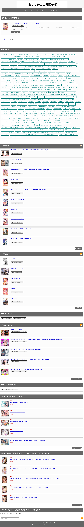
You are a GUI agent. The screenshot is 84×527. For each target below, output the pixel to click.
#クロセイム (51, 73)
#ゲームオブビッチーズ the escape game (38, 111)
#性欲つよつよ (5, 66)
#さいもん (40, 122)
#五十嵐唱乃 (4, 73)
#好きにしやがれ (63, 66)
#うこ (3, 115)
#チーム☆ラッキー (31, 89)
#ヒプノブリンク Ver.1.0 (60, 118)
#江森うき (25, 92)
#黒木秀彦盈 (51, 87)
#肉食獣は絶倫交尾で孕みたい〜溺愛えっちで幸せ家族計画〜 (15, 99)
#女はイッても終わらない (25, 115)
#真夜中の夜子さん (6, 118)
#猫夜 (33, 68)
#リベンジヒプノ (5, 106)
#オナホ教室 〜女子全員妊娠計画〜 (51, 94)
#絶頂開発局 (53, 101)
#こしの (38, 120)
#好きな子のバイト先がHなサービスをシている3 (36, 127)
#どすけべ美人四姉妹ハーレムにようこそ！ (68, 71)
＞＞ (7, 39)
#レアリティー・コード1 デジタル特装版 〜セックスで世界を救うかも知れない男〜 (27, 87)
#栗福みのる (54, 66)
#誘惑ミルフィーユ (37, 118)
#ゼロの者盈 (4, 113)
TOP (26, 10)
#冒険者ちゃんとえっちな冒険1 (42, 56)
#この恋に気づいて (20, 63)
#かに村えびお (24, 94)
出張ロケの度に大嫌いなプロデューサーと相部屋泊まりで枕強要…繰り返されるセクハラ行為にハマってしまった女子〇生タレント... (35, 478)
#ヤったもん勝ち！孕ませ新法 (43, 68)
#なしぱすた (45, 101)
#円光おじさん (76, 127)
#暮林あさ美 (23, 111)
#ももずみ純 (57, 120)
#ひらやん (72, 104)
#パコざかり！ (72, 66)
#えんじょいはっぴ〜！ (50, 96)
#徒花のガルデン (14, 94)
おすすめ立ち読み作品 (18, 25)
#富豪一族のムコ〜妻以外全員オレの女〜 (11, 92)
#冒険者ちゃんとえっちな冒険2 (58, 56)
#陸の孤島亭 (4, 54)
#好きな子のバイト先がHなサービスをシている (51, 125)
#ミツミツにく (5, 134)
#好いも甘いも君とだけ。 (28, 120)
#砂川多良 (46, 75)
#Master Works (13, 113)
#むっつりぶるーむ (6, 104)
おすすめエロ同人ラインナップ (19, 331)
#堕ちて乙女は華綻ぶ (6, 80)
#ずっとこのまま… (71, 82)
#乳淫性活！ (53, 75)
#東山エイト (12, 54)
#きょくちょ (59, 54)
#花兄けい (15, 104)
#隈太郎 (25, 122)
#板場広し (21, 108)
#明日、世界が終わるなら (61, 115)
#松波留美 (4, 87)
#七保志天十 (34, 99)
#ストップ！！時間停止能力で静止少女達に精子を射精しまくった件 (34, 66)
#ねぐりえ (39, 78)
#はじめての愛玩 (24, 80)
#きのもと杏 (54, 71)
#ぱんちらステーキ (48, 118)
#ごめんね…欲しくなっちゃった (72, 75)
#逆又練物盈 (4, 111)
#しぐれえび (44, 54)
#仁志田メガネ (65, 113)
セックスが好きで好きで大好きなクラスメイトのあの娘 (25, 23)
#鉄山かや (21, 129)
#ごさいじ (49, 108)
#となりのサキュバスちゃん (31, 113)
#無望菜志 (28, 118)
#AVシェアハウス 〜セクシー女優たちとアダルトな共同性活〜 (15, 68)
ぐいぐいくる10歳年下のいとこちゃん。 (17, 412)
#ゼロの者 (18, 132)
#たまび (15, 115)
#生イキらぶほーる (75, 113)
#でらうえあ (42, 113)
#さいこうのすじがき (61, 106)
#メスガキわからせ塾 (75, 108)
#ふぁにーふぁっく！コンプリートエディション (54, 78)
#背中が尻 (23, 78)
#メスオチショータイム (46, 61)
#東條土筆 (31, 101)
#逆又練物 (70, 118)
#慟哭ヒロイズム (69, 101)
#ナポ (23, 125)
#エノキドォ (13, 66)
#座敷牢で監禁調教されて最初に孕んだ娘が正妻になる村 (52, 80)
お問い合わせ (41, 10)
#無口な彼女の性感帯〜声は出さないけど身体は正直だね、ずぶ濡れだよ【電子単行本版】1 (43, 132)
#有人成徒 (4, 78)
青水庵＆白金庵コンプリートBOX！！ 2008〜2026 (19, 421)
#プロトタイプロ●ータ (70, 92)
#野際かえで (51, 106)
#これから (9, 115)
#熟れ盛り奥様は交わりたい (54, 113)
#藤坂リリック (71, 106)
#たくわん (55, 104)
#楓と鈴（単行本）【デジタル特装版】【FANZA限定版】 (57, 122)
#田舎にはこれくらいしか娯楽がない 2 (10, 61)
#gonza (9, 56)
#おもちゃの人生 (42, 106)
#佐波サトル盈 (34, 80)
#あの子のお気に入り (13, 78)
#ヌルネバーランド (45, 59)
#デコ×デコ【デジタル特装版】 (57, 127)
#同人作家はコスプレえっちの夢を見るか (35, 108)
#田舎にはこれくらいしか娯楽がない (59, 59)
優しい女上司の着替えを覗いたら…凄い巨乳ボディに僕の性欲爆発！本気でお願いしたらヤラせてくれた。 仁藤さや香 (32, 459)
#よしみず (16, 80)
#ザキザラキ (47, 89)
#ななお (20, 113)
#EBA (37, 125)
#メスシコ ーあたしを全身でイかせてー (65, 111)
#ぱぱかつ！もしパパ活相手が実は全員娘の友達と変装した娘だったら (35, 104)
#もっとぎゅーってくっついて (42, 71)
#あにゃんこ (50, 115)
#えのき (18, 120)
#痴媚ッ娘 (40, 89)
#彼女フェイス (63, 61)
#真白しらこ (71, 61)
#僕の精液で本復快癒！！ (7, 75)
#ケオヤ (55, 61)
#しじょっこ (70, 80)
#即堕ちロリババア (61, 99)
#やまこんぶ (4, 85)
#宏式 (35, 115)
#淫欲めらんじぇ (5, 101)
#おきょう (62, 82)
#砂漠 (14, 118)
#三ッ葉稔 (14, 101)
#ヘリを (3, 120)
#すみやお (70, 99)
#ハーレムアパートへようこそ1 (70, 85)
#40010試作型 (5, 94)
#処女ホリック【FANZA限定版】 (9, 129)
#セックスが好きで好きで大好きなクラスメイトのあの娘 (14, 71)
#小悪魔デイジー (60, 73)
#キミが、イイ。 (43, 99)
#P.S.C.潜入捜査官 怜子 (36, 75)
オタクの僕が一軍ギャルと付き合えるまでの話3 (19, 402)
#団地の (13, 106)
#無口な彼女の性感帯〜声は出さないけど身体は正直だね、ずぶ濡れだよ (45, 85)
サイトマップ (32, 10)
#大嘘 (62, 94)
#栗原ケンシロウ (32, 106)
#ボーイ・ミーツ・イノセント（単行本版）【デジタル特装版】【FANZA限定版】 (44, 129)
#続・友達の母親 (53, 92)
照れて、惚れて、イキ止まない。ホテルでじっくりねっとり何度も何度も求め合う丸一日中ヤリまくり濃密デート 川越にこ (33, 468)
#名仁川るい (52, 99)
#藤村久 (31, 71)
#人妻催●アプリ (30, 125)
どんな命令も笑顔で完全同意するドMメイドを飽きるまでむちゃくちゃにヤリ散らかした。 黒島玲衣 (29, 487)
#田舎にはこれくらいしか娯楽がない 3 (30, 61)
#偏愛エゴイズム (64, 104)
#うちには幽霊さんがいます (59, 89)
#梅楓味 (60, 75)
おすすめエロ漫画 (16, 153)
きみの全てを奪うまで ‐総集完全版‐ (16, 431)
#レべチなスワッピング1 (71, 132)
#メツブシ (68, 127)
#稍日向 (68, 73)
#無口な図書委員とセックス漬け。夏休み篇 (23, 56)
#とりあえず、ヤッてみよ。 (62, 87)
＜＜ (2, 39)
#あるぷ (24, 85)
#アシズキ (73, 87)
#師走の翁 (72, 54)
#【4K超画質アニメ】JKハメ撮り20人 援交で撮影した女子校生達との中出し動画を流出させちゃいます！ (34, 134)
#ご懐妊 (66, 96)
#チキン (66, 54)
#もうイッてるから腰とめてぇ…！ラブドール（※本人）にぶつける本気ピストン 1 (28, 73)
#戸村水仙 (78, 101)
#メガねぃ (66, 108)
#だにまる (52, 54)
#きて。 (76, 118)
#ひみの (3, 56)
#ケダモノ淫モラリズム (7, 82)
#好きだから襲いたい (47, 120)
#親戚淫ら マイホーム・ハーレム (9, 108)
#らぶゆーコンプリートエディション (35, 63)
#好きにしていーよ (14, 111)
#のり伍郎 (76, 63)
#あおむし (61, 101)
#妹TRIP (18, 75)
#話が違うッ (20, 118)
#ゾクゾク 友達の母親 (71, 94)
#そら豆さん (73, 96)
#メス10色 (38, 101)
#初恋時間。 (32, 122)
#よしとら (17, 82)
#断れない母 (32, 94)
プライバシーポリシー (52, 10)
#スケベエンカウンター (35, 92)
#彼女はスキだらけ (22, 106)
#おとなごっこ (42, 115)
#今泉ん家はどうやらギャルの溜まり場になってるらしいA (58, 63)
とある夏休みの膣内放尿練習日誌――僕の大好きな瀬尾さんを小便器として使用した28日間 (27, 440)
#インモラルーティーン (15, 85)
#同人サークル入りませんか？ (31, 59)
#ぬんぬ (69, 78)
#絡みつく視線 (31, 78)
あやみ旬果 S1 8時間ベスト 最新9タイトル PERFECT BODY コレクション (24, 497)
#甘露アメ (69, 89)
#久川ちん (44, 92)
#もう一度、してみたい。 (7, 63)
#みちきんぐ (41, 82)
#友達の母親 (4, 96)
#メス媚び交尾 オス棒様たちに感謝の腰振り (11, 122)
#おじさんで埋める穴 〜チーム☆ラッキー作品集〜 (13, 89)
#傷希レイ (51, 111)
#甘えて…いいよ (22, 101)
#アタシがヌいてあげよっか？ (8, 59)
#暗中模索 (20, 59)
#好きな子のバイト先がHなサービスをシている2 (12, 127)
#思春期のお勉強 (57, 108)
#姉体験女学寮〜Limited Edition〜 (29, 82)
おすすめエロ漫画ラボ (41, 522)
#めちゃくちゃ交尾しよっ (7, 132)
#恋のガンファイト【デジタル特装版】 (10, 125)
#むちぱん (40, 96)
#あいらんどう (25, 75)
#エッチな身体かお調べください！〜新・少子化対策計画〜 (23, 96)
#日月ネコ (55, 68)
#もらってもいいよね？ (52, 82)
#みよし (60, 96)
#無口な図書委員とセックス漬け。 (25, 54)
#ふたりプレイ (11, 120)
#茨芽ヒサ (66, 129)
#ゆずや (37, 54)
